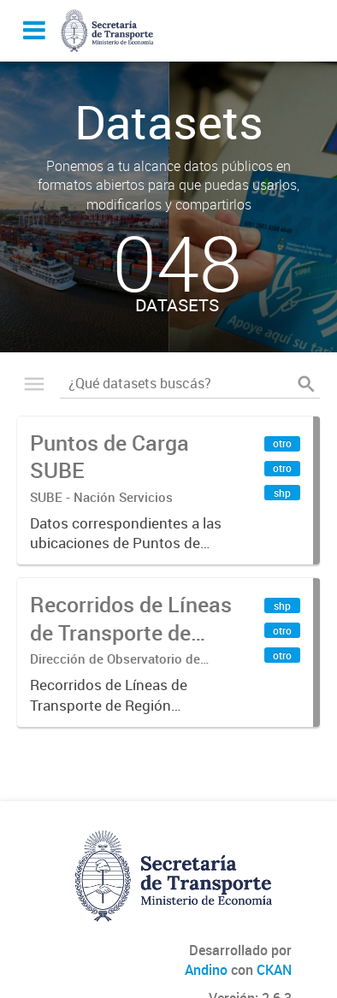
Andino (206, 969)
